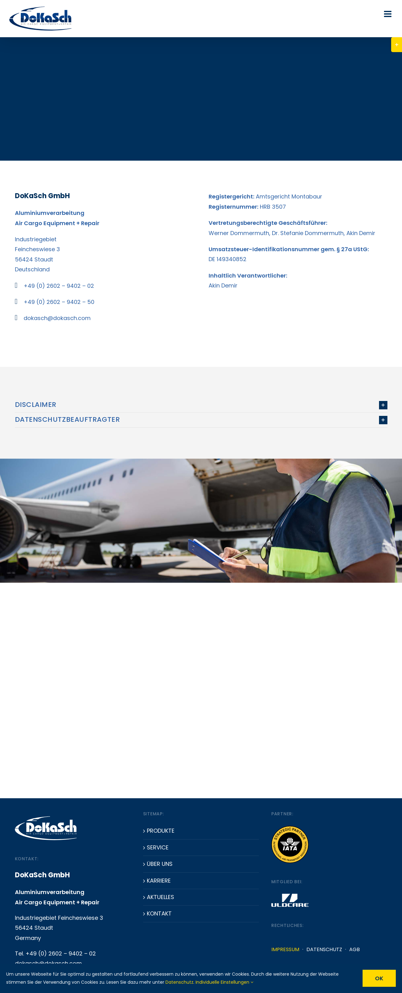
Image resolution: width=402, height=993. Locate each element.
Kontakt (159, 913)
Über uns (160, 864)
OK (379, 978)
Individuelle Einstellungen (224, 982)
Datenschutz (324, 949)
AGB (354, 949)
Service (158, 847)
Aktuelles (160, 897)
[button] (201, 405)
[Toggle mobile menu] (388, 14)
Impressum (285, 949)
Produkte (160, 831)
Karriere (159, 880)
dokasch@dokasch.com (57, 318)
